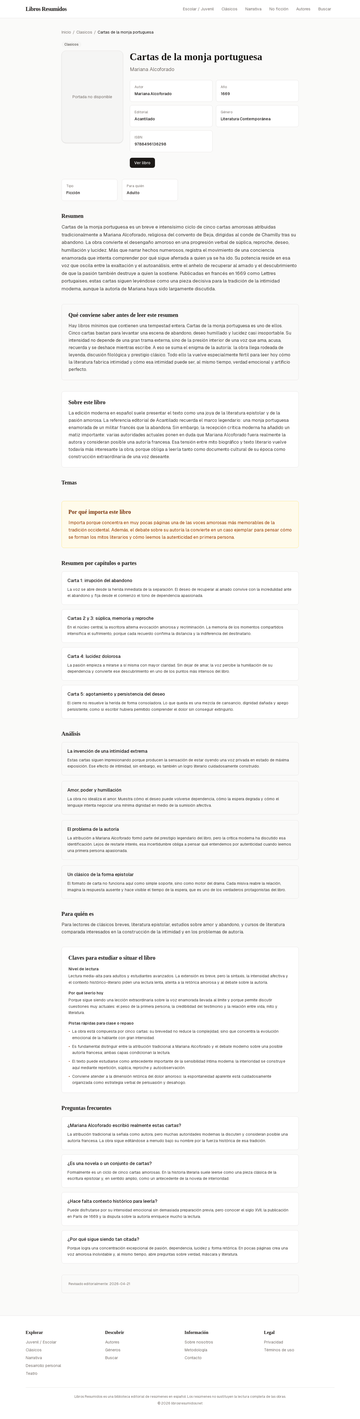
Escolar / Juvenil (198, 8)
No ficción (278, 8)
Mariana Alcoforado (152, 69)
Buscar (324, 8)
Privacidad (273, 1342)
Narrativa (253, 8)
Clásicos (229, 8)
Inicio (66, 32)
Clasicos (84, 32)
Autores (303, 8)
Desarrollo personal (43, 1365)
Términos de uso (279, 1349)
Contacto (193, 1357)
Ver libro (142, 162)
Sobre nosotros (199, 1342)
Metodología (196, 1349)
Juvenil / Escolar (41, 1342)
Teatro (31, 1373)
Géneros (113, 1349)
